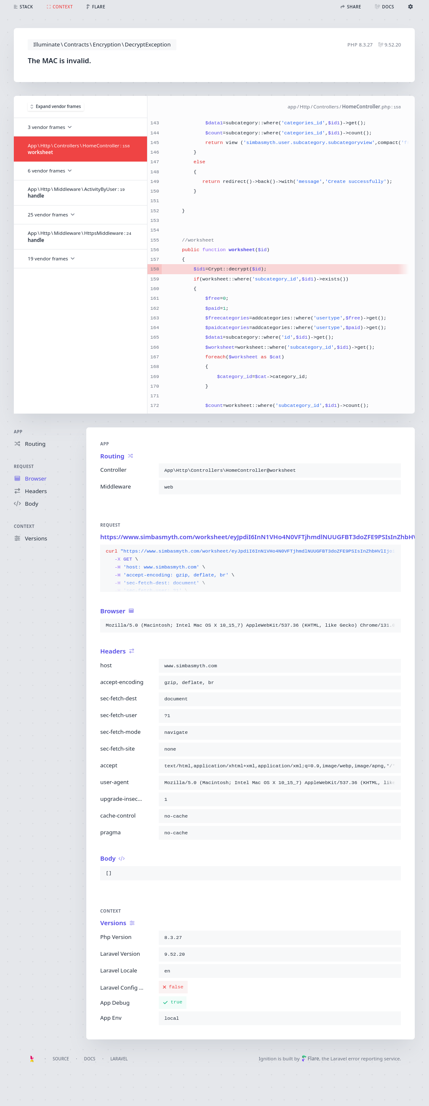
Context (24, 526)
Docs (90, 1059)
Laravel (119, 1059)
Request (24, 466)
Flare (310, 1058)
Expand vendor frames (56, 107)
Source (61, 1059)
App (18, 432)
